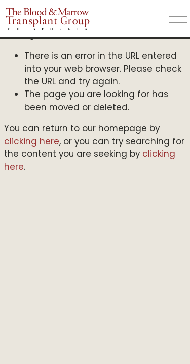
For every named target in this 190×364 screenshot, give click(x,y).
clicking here (31, 141)
